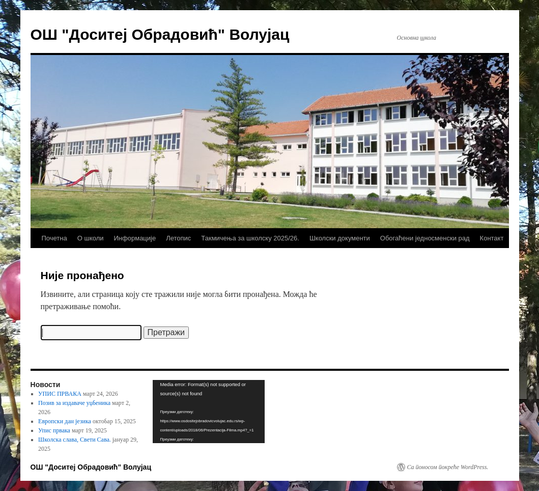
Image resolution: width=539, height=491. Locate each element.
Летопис (178, 238)
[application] (209, 411)
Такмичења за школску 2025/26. (250, 238)
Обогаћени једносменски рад (425, 238)
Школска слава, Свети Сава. (74, 439)
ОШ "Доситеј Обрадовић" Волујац (160, 34)
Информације (135, 238)
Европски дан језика (64, 421)
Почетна (54, 238)
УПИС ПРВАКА (59, 393)
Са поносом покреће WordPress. (448, 467)
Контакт (492, 238)
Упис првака (54, 430)
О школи (90, 238)
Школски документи (339, 238)
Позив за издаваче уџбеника (74, 402)
